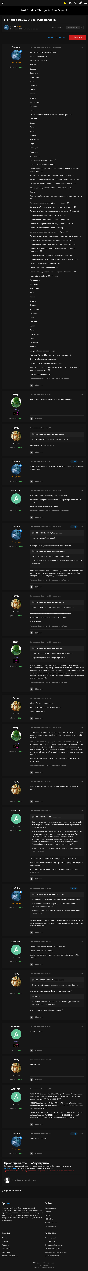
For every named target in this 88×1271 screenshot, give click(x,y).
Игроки (4, 1238)
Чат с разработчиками (54, 1245)
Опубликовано (41, 47)
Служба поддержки (52, 1249)
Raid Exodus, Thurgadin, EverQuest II (44, 10)
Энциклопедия (50, 1208)
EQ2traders (49, 1219)
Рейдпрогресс (50, 1226)
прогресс (5, 1218)
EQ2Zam (48, 1215)
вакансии (16, 1218)
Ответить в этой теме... (25, 1180)
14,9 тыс (13, 419)
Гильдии (5, 1241)
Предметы (6, 1249)
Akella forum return (52, 1256)
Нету (15, 394)
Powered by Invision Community (44, 1267)
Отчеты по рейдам (31, 29)
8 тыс (13, 448)
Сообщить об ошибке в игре (56, 1252)
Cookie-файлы (49, 1263)
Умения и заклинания (10, 1256)
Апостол (15, 490)
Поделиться (57, 28)
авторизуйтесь (10, 1168)
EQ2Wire (48, 1212)
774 (14, 1050)
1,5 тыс (13, 510)
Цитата (40, 385)
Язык (37, 1263)
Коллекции (6, 1252)
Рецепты (5, 1245)
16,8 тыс (13, 67)
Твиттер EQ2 (50, 1241)
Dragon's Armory (51, 1222)
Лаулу (15, 428)
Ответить (78, 37)
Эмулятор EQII (50, 1238)
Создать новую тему (56, 37)
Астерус (15, 1026)
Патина (16, 47)
